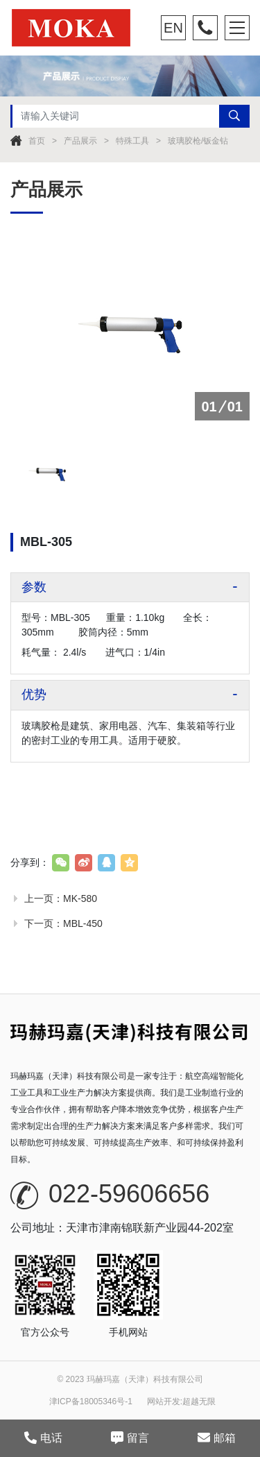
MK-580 (80, 898)
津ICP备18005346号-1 (90, 1401)
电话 (43, 1437)
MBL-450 (83, 923)
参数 (33, 587)
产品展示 (80, 141)
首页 (36, 141)
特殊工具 (132, 141)
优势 (33, 694)
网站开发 (163, 1401)
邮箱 (217, 1437)
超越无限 (199, 1401)
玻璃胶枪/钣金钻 (198, 141)
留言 (130, 1437)
